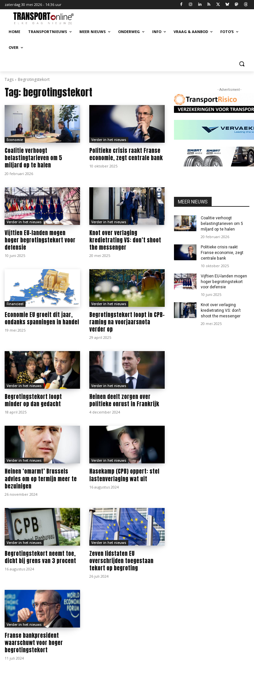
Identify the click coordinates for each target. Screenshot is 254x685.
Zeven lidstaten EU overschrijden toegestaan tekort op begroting (121, 560)
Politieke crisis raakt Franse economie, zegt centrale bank (126, 154)
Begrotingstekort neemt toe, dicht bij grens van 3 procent (40, 556)
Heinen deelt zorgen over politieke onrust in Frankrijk (124, 400)
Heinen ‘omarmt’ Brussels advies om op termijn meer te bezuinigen (41, 478)
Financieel (15, 303)
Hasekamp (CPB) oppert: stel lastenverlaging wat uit (124, 475)
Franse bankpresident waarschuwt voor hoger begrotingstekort (34, 642)
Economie (15, 139)
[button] (241, 63)
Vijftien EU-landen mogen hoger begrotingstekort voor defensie (40, 239)
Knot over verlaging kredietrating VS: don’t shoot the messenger (125, 239)
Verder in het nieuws (108, 139)
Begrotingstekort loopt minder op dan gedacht (33, 400)
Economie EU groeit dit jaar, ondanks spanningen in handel (42, 318)
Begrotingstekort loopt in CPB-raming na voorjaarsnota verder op (127, 321)
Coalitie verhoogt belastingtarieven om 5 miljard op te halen (33, 157)
